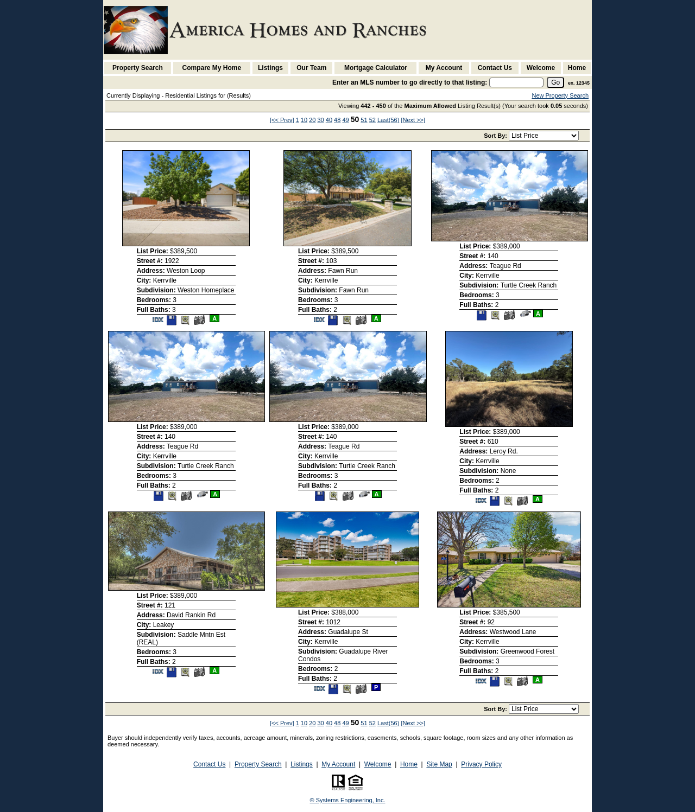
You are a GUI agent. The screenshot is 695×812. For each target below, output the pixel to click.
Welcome (541, 68)
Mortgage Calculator (375, 68)
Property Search (137, 68)
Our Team (311, 68)
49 (345, 120)
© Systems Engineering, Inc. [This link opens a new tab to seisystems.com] (348, 800)
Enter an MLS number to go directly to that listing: (409, 82)
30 (320, 120)
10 (304, 120)
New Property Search (560, 95)
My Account (444, 68)
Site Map (439, 764)
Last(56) (388, 120)
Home (577, 68)
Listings (270, 68)
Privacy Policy (481, 764)
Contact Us (495, 68)
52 (372, 120)
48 (337, 120)
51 (364, 120)
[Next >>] (413, 120)
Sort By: (496, 135)
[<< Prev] (282, 120)
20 (312, 120)
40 (329, 120)
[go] (555, 82)
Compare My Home (212, 68)
